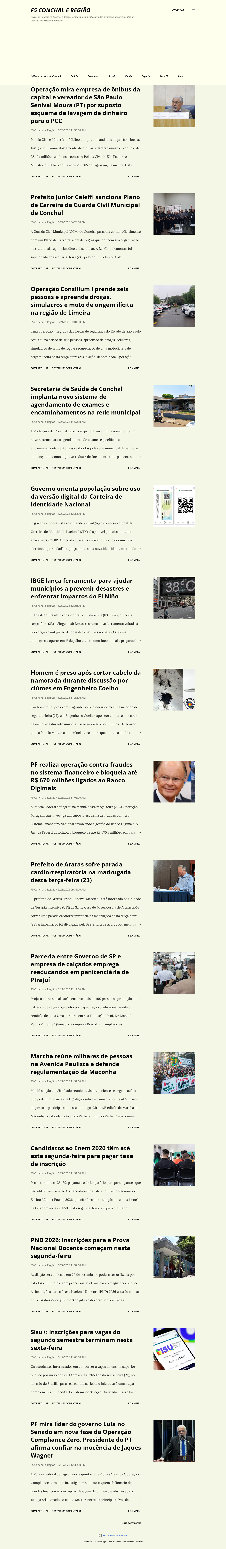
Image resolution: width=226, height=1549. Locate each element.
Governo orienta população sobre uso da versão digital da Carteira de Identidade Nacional (85, 496)
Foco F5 (164, 76)
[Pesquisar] (178, 10)
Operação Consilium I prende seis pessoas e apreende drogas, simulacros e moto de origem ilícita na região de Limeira (82, 300)
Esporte (146, 76)
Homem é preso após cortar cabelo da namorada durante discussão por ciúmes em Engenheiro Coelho (86, 680)
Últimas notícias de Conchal (46, 76)
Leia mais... (134, 176)
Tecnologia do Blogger (113, 1535)
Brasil (111, 76)
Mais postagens (131, 1523)
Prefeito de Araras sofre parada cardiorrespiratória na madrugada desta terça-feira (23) (81, 872)
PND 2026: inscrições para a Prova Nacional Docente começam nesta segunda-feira (80, 1248)
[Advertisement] (98, 48)
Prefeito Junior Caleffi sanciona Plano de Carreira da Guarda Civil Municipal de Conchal (85, 205)
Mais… (181, 76)
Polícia (74, 76)
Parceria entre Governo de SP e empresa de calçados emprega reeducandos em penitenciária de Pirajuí (80, 968)
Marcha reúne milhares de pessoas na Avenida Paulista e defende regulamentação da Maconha (81, 1064)
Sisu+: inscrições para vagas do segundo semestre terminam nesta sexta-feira (82, 1340)
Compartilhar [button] (39, 176)
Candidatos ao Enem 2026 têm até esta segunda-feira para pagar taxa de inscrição (82, 1156)
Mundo (128, 76)
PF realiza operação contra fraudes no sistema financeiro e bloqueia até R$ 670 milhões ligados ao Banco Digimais (84, 776)
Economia (93, 76)
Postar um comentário (66, 176)
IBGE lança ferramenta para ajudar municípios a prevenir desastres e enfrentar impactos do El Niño (82, 588)
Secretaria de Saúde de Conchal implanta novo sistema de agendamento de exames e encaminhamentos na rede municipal (85, 400)
